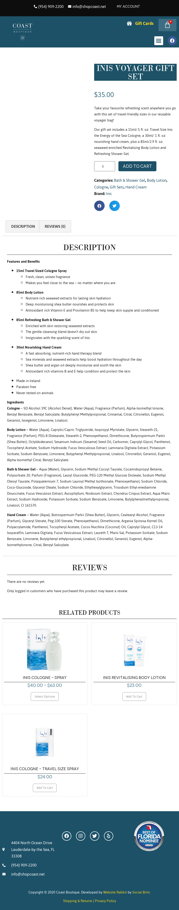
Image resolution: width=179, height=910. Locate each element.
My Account (128, 6)
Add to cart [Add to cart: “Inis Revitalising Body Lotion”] (134, 696)
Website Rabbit (115, 892)
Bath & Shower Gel (129, 180)
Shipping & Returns (77, 900)
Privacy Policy (105, 900)
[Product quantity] (104, 166)
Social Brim (141, 892)
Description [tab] (23, 226)
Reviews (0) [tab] (55, 226)
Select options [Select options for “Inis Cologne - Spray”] (45, 696)
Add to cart (137, 166)
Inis (109, 193)
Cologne (101, 187)
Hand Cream (136, 187)
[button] (158, 40)
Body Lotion (157, 180)
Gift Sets (117, 187)
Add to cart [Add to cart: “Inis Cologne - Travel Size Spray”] (45, 788)
